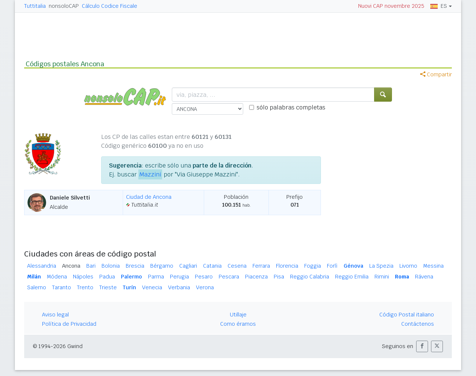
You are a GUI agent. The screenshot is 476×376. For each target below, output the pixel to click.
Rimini (381, 276)
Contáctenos (417, 324)
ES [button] (438, 6)
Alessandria (41, 265)
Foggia (312, 265)
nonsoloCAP (64, 6)
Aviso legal (55, 314)
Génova (353, 265)
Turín (129, 287)
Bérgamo (161, 265)
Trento (85, 287)
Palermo (131, 276)
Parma (156, 276)
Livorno (408, 265)
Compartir (436, 74)
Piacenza (256, 276)
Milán (34, 276)
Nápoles (83, 276)
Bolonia (111, 265)
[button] (422, 346)
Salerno (36, 287)
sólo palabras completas (291, 107)
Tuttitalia (35, 6)
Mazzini (150, 174)
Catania (212, 265)
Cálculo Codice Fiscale (109, 6)
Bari (91, 265)
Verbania (179, 287)
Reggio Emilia (352, 276)
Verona (205, 287)
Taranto (61, 287)
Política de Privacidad (69, 324)
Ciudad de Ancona (148, 197)
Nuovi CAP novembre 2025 (391, 6)
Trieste (108, 287)
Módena (57, 276)
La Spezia (381, 265)
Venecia (152, 287)
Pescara (229, 276)
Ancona (71, 265)
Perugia (179, 276)
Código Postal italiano (406, 314)
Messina (433, 265)
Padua (107, 276)
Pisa (279, 276)
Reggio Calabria (309, 276)
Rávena (424, 276)
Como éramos (238, 324)
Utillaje (238, 314)
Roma (402, 276)
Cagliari (188, 265)
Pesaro (204, 276)
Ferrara (261, 265)
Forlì (332, 265)
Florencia (287, 265)
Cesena (237, 265)
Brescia (135, 265)
